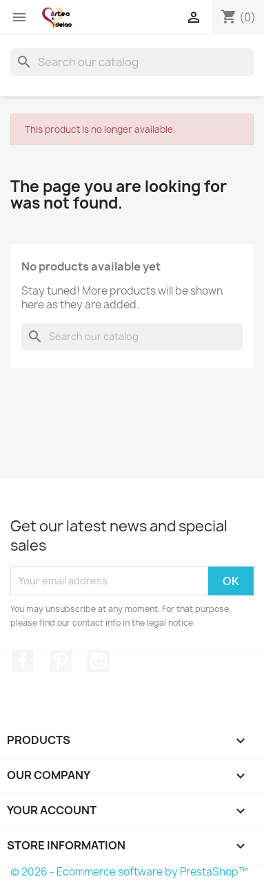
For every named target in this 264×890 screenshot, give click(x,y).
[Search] (132, 62)
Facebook (23, 661)
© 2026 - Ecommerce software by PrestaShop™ (129, 872)
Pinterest (61, 661)
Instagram (99, 661)
